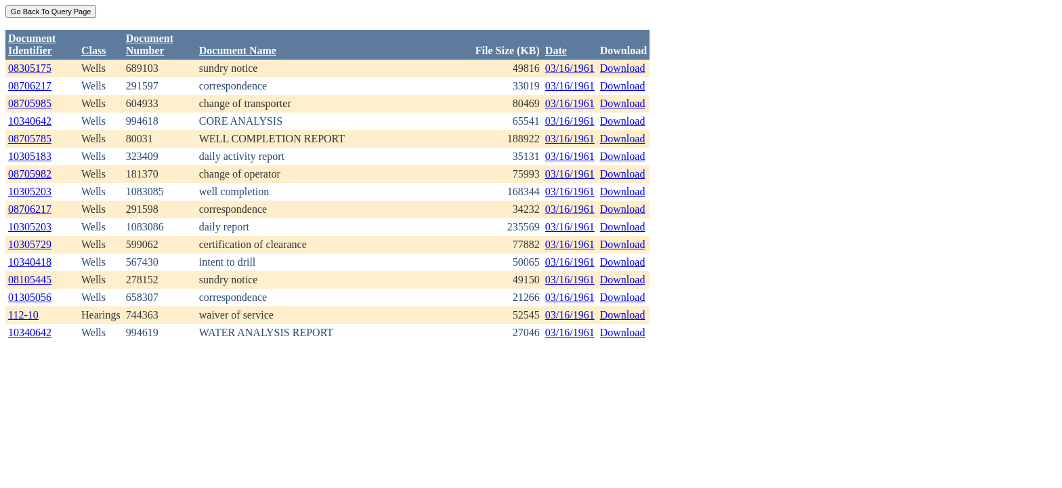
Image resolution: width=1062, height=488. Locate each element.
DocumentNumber (149, 44)
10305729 (29, 244)
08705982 (29, 174)
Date (556, 50)
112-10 (23, 315)
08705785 (29, 138)
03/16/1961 (570, 68)
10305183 (29, 156)
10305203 (29, 191)
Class (93, 50)
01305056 (29, 297)
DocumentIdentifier (32, 44)
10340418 (29, 262)
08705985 (29, 103)
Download (622, 68)
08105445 (29, 279)
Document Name (237, 50)
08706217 (29, 86)
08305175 (29, 68)
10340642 (29, 121)
